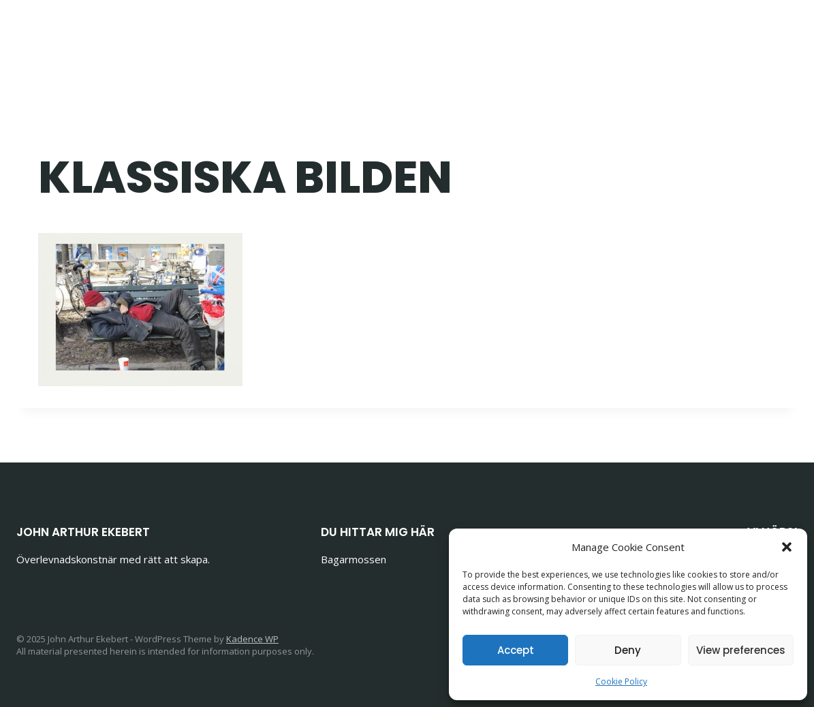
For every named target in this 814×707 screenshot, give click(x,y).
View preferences (740, 650)
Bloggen (384, 34)
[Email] (748, 34)
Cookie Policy (621, 681)
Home (320, 34)
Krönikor (569, 34)
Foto (508, 34)
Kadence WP (252, 639)
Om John (644, 34)
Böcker (452, 34)
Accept (515, 650)
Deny (627, 650)
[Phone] (782, 34)
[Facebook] (715, 34)
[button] (787, 547)
